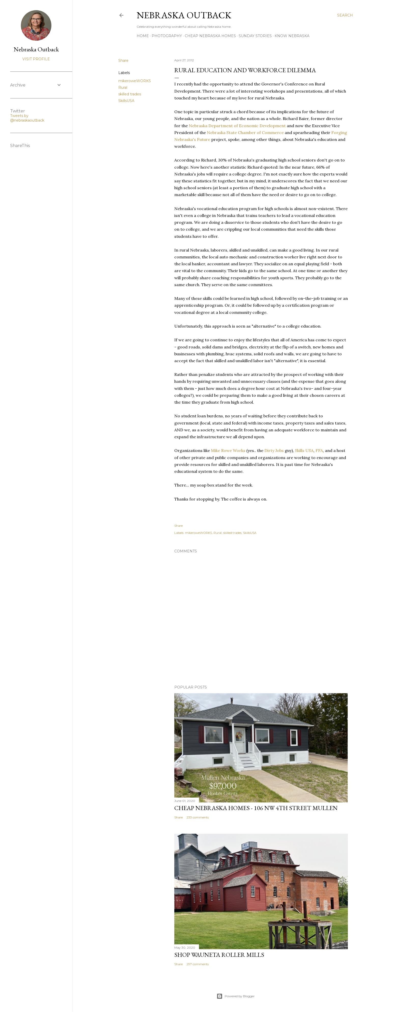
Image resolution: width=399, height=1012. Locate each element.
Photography (167, 36)
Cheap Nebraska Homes (210, 36)
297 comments (198, 964)
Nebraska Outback (184, 15)
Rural (122, 87)
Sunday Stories (255, 36)
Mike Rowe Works (227, 450)
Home (143, 36)
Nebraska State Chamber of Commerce (245, 132)
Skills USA (304, 450)
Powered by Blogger (236, 996)
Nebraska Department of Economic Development (237, 125)
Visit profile (36, 59)
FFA (319, 450)
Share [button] (123, 60)
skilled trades (129, 94)
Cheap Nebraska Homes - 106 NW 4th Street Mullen (256, 808)
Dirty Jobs (274, 450)
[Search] (345, 15)
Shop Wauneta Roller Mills (219, 955)
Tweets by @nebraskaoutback (27, 118)
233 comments (198, 817)
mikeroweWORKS (134, 81)
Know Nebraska (292, 36)
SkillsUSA (126, 100)
